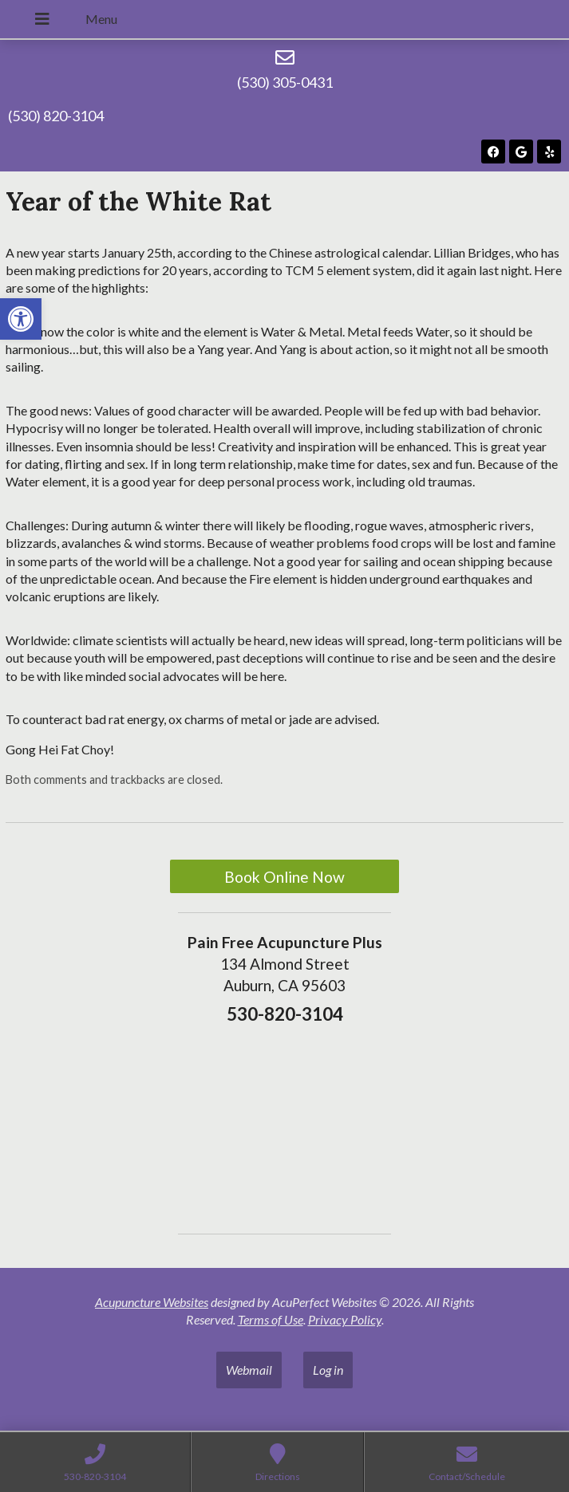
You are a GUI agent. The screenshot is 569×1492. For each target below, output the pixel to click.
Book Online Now (284, 877)
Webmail (249, 1369)
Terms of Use (270, 1319)
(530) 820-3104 (56, 115)
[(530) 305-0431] (284, 57)
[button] (20, 319)
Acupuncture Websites (151, 1301)
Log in (328, 1369)
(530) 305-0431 (285, 82)
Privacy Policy (344, 1319)
